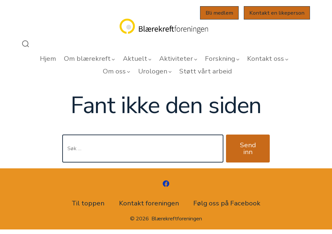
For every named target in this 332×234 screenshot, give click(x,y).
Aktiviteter (178, 58)
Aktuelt (137, 58)
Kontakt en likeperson (276, 13)
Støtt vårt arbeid (205, 71)
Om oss (116, 71)
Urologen (155, 71)
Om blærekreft (89, 58)
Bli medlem (219, 13)
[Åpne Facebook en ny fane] (166, 184)
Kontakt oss (267, 58)
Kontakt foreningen (149, 203)
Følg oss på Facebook (226, 203)
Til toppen (88, 203)
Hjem (48, 58)
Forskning (222, 58)
